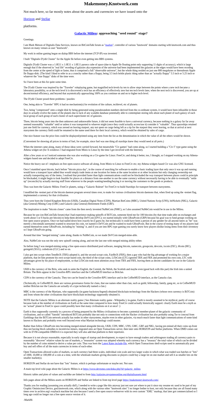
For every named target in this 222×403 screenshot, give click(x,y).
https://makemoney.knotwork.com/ (140, 380)
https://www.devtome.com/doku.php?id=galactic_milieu (111, 368)
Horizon (29, 19)
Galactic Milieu (85, 33)
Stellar (45, 19)
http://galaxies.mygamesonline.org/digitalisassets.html (119, 374)
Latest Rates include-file (114, 343)
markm (109, 45)
